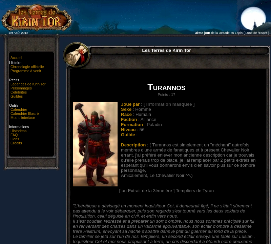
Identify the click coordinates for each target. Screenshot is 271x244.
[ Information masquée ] (169, 104)
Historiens (18, 131)
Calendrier (19, 109)
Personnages (21, 88)
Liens (15, 139)
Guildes (17, 96)
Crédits (16, 143)
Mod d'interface (23, 118)
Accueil (16, 58)
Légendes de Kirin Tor (28, 84)
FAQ (14, 135)
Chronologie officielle (27, 67)
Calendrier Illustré (25, 113)
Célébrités (19, 92)
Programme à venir (26, 71)
